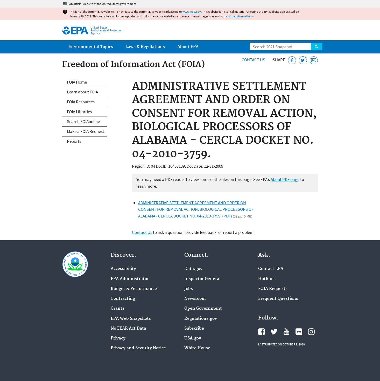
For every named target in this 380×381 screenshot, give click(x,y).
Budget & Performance (134, 289)
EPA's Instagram (311, 331)
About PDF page (285, 179)
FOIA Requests (272, 289)
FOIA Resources (81, 102)
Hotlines (267, 279)
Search (316, 46)
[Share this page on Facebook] (292, 60)
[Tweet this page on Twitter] (303, 60)
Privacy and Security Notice (138, 348)
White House (197, 348)
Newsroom (195, 298)
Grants (117, 308)
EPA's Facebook (261, 331)
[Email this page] (314, 60)
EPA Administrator (130, 279)
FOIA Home (77, 82)
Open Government (203, 308)
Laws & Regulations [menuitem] (145, 46)
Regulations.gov (200, 318)
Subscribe (194, 328)
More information (240, 16)
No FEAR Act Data (128, 328)
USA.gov (192, 338)
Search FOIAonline (83, 121)
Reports (74, 141)
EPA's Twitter (274, 331)
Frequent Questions (278, 298)
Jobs (188, 289)
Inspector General (202, 279)
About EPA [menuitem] (188, 46)
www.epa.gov (191, 11)
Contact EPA (270, 269)
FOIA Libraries (79, 111)
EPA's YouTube (286, 331)
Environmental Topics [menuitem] (90, 46)
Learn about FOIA (82, 92)
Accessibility (123, 269)
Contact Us (253, 60)
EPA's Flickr (298, 331)
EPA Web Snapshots (131, 318)
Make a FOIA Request (85, 131)
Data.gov (193, 269)
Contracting (123, 298)
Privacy (118, 338)
